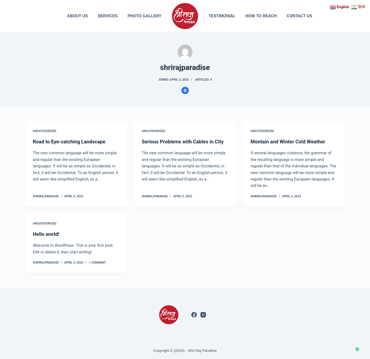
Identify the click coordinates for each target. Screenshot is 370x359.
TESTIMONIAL (222, 16)
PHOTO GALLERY (144, 16)
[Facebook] (194, 314)
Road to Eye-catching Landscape (69, 142)
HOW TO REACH (261, 16)
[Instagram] (203, 314)
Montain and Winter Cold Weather (288, 142)
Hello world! (46, 234)
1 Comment (97, 262)
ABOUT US (77, 16)
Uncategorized (44, 131)
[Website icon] (185, 90)
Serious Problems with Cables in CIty (183, 142)
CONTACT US (299, 16)
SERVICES (108, 16)
